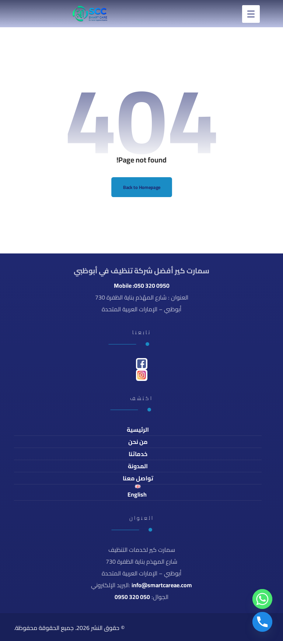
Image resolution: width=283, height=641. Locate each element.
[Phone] (262, 622)
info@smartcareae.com (162, 585)
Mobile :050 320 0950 (142, 285)
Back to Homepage (141, 187)
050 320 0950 (132, 596)
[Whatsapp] (262, 599)
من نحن (138, 441)
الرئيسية (138, 429)
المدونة (138, 466)
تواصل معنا (138, 478)
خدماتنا (138, 453)
